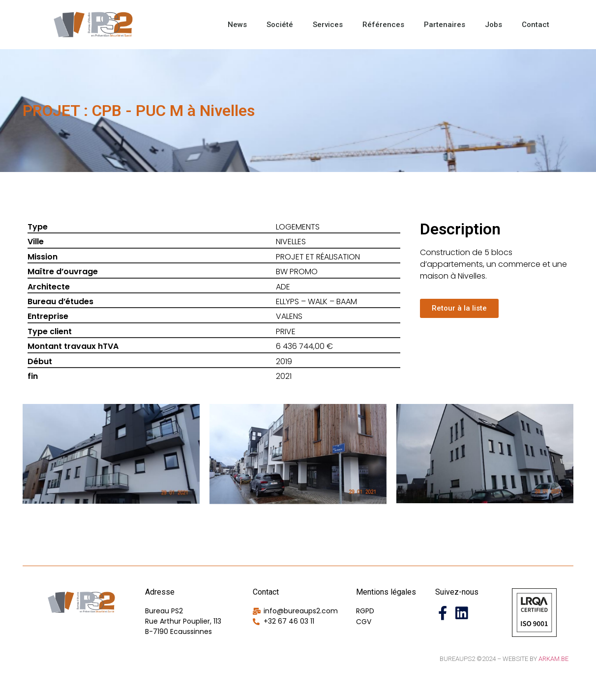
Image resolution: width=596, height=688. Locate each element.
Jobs (493, 24)
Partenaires (444, 24)
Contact (535, 24)
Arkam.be (553, 658)
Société (280, 24)
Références (383, 24)
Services (328, 24)
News (237, 24)
